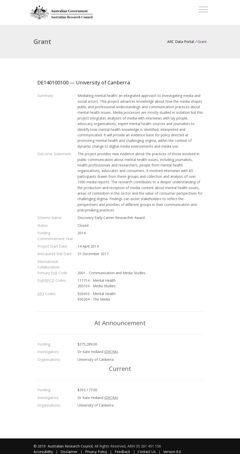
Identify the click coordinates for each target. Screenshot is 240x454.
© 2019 (40, 446)
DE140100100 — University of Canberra (83, 82)
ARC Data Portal (180, 41)
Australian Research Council (70, 446)
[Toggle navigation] (203, 10)
